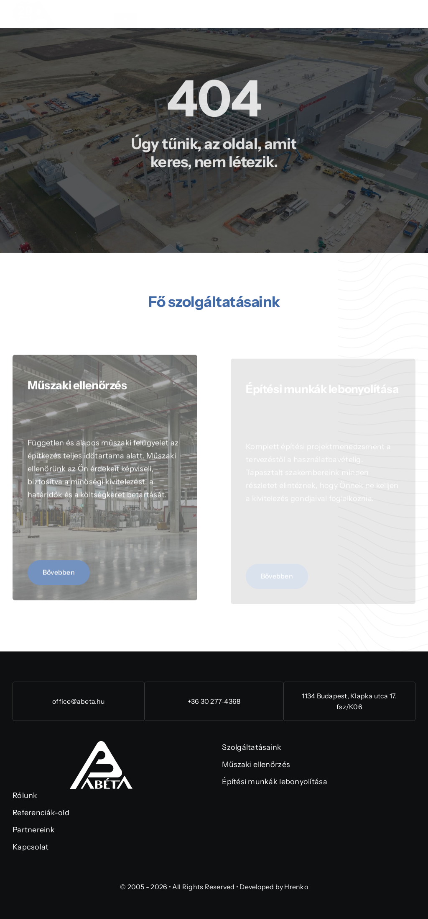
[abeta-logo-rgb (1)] (101, 744)
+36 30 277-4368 (214, 701)
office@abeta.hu (78, 701)
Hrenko (296, 887)
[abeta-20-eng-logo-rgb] (38, 4)
